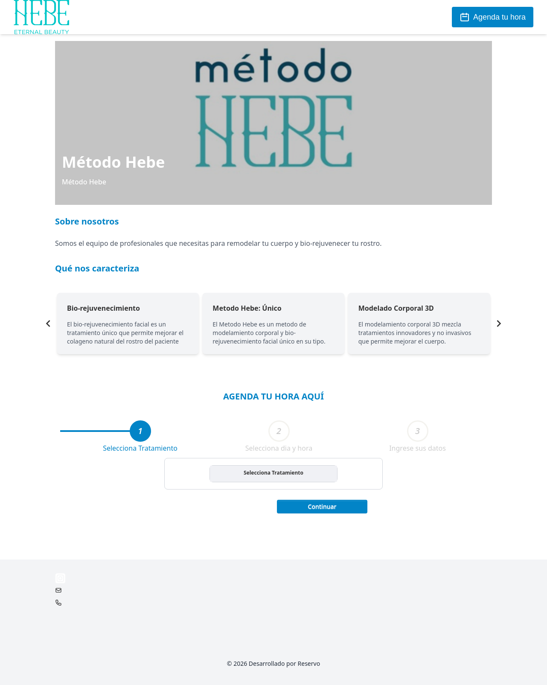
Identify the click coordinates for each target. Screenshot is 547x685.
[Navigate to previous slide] (48, 323)
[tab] (140, 431)
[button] (322, 505)
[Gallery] (273, 323)
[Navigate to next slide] (499, 323)
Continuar (322, 506)
